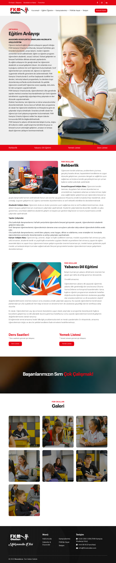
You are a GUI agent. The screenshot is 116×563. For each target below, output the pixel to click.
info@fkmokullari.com (86, 548)
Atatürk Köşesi (101, 10)
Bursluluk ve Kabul (30, 2)
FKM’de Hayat (75, 10)
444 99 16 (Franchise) (86, 545)
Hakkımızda (47, 539)
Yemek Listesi (74, 148)
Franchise (41, 2)
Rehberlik (13, 148)
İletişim (85, 10)
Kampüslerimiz (61, 10)
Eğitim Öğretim (47, 10)
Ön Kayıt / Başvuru (15, 2)
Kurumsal (35, 10)
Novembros (19, 559)
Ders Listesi (102, 148)
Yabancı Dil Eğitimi (42, 148)
